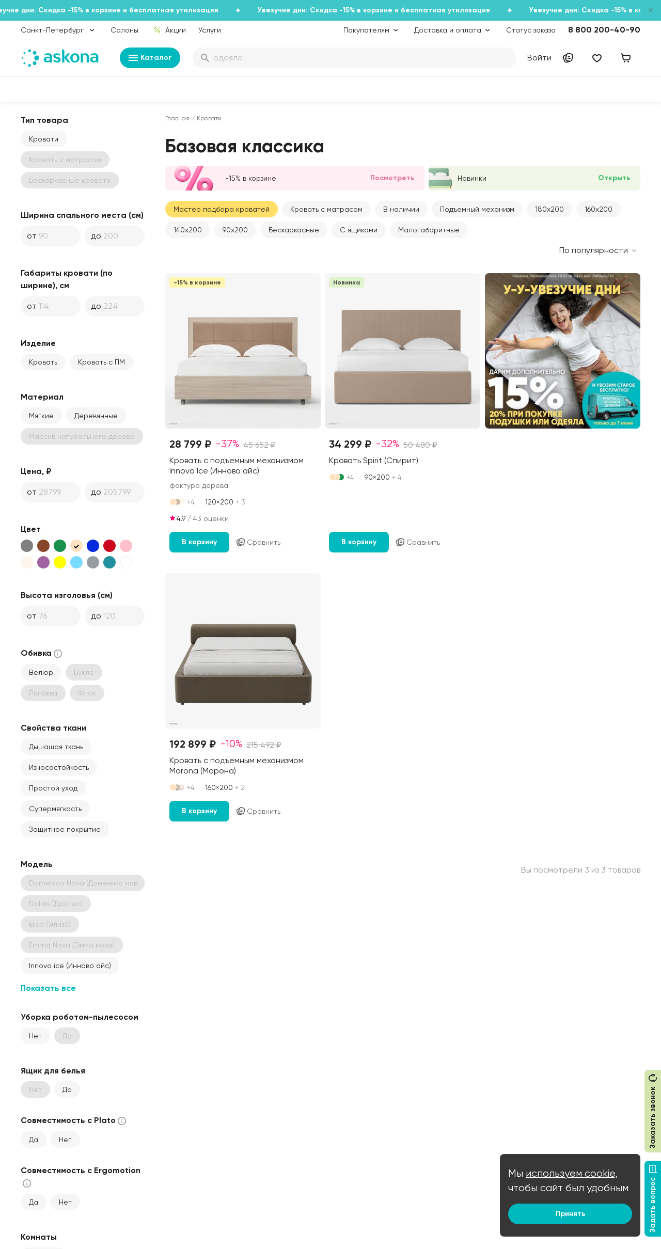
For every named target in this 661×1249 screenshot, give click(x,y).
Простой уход (53, 788)
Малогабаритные (429, 230)
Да (67, 1089)
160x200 (598, 209)
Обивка (42, 653)
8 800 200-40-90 (604, 30)
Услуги (209, 30)
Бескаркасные (294, 230)
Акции (169, 30)
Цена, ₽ (36, 471)
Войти (539, 57)
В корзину (199, 541)
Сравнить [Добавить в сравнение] (257, 542)
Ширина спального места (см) (82, 215)
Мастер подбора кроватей (222, 209)
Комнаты (39, 1237)
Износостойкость (59, 767)
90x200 (235, 230)
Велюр (41, 672)
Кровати (43, 139)
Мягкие (41, 416)
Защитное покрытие (65, 829)
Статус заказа (531, 30)
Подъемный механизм (477, 209)
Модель (37, 864)
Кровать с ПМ (101, 362)
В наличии (401, 209)
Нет (35, 1036)
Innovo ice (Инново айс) (70, 965)
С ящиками (358, 230)
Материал (42, 397)
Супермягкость (55, 808)
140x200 (188, 230)
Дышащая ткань (56, 746)
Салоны (124, 30)
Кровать (43, 362)
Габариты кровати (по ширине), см (67, 279)
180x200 (549, 209)
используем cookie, (572, 1173)
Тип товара (44, 120)
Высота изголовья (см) (67, 595)
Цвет (31, 529)
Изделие (38, 343)
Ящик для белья (53, 1071)
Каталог (150, 58)
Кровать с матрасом (326, 209)
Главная (177, 118)
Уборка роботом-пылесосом (79, 1017)
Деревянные (96, 416)
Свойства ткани (53, 728)
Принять (570, 1213)
